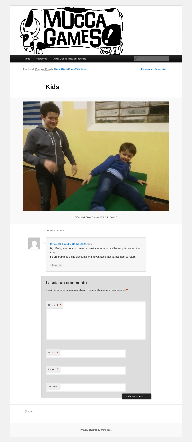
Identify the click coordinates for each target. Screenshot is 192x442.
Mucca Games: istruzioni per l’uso (69, 58)
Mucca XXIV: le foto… (78, 69)
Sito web (52, 386)
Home (27, 58)
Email (53, 369)
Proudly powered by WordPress (96, 430)
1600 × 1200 (59, 69)
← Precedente (145, 69)
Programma (41, 58)
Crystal (53, 244)
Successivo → (162, 69)
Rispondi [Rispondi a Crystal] (56, 265)
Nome (53, 352)
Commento (54, 305)
